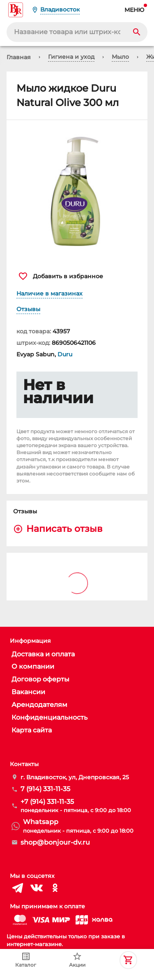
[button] (77, 191)
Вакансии (28, 692)
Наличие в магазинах (49, 293)
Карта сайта (31, 730)
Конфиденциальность (49, 717)
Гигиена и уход (71, 56)
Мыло (120, 56)
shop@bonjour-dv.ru (55, 842)
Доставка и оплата (43, 654)
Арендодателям (39, 705)
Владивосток (60, 9)
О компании (32, 666)
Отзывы (28, 309)
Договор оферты (40, 679)
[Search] (137, 32)
